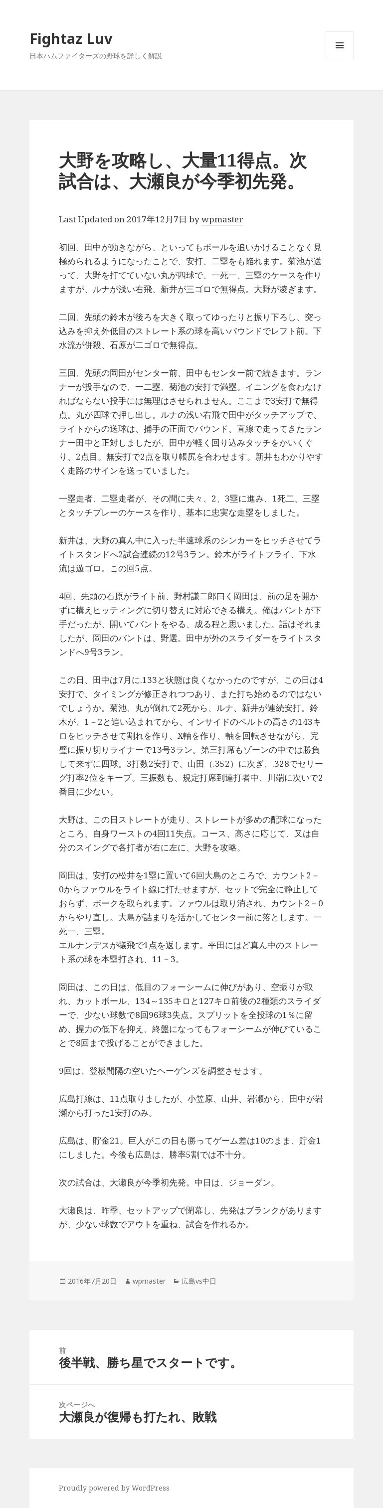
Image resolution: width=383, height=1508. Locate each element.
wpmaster (222, 219)
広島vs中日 (199, 1281)
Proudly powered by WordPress (114, 1488)
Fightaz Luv (71, 38)
